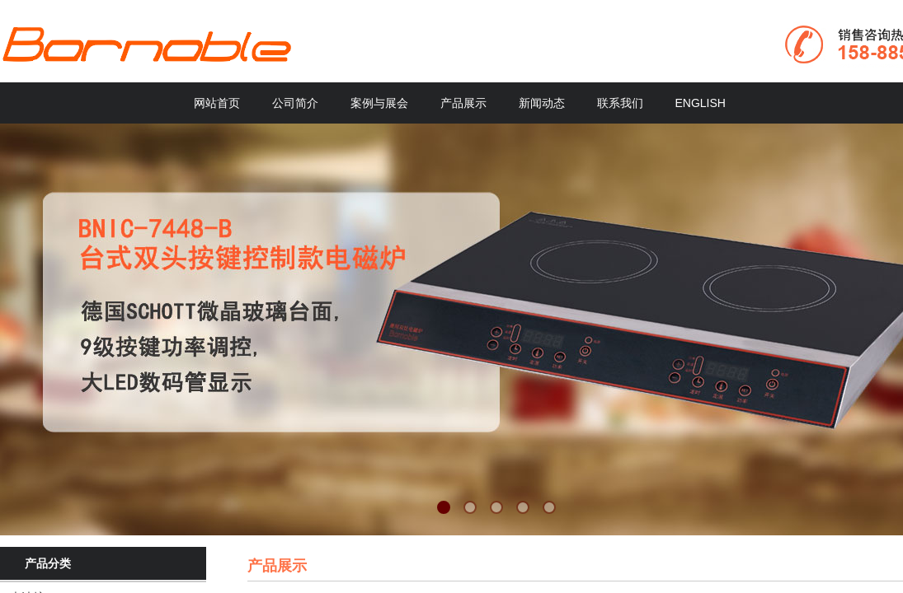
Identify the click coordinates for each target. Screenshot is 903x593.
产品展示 (463, 103)
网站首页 (217, 103)
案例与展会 (379, 103)
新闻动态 (542, 103)
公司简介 (295, 103)
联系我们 (620, 103)
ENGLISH (700, 103)
